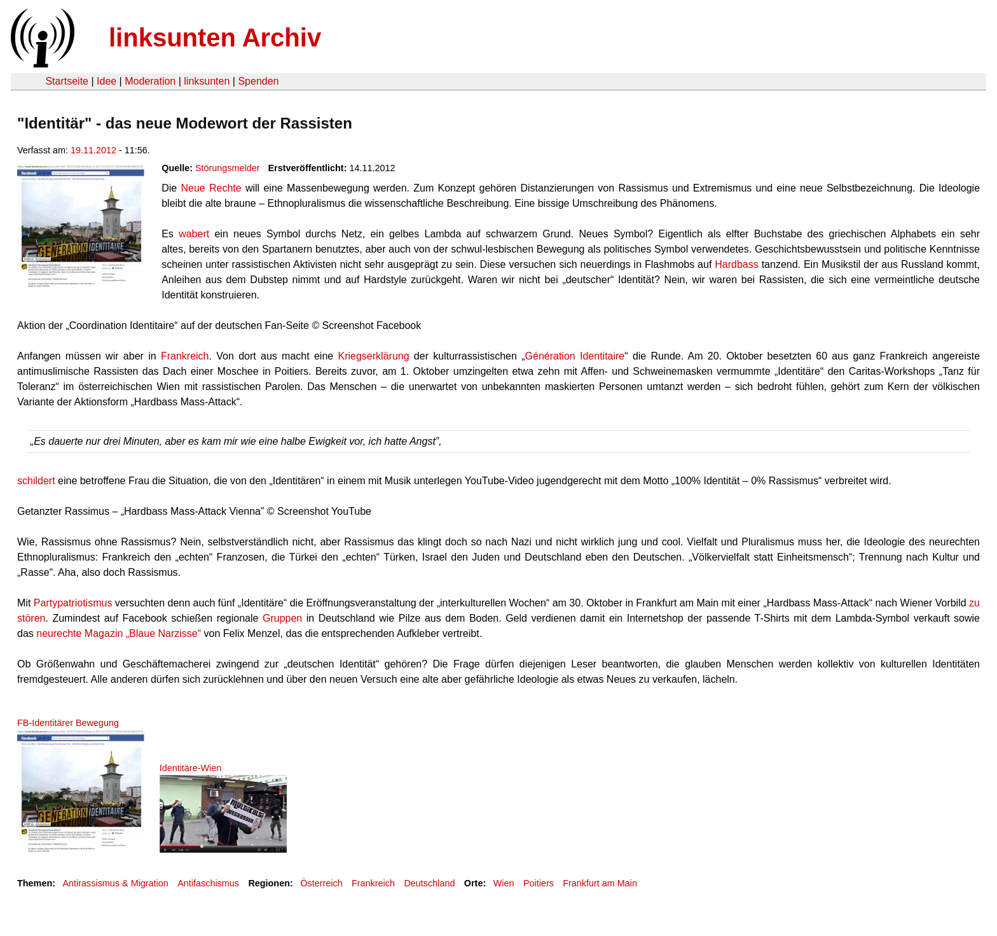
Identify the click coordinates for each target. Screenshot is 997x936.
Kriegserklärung (373, 356)
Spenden (258, 81)
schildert (36, 480)
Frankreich (185, 356)
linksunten (207, 81)
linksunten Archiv (215, 38)
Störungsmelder (227, 168)
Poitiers (538, 883)
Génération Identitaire (575, 356)
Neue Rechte (211, 188)
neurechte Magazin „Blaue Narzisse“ (118, 633)
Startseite (66, 81)
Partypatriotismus (73, 602)
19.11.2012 (93, 150)
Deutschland (429, 883)
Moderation (150, 81)
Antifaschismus (208, 883)
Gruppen (282, 618)
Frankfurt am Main (600, 883)
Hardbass (736, 264)
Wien (503, 883)
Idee (106, 81)
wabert (194, 233)
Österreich (321, 883)
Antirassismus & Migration (115, 883)
